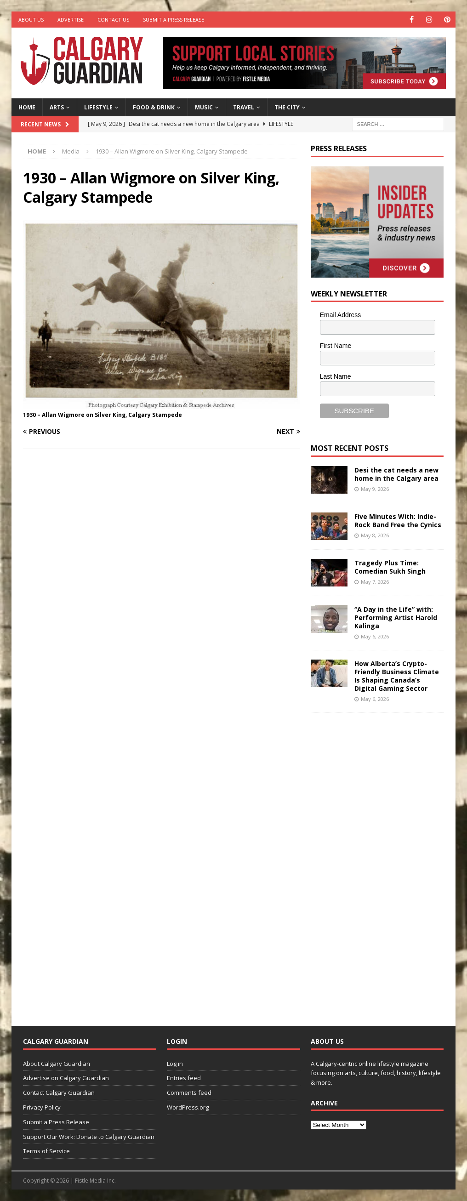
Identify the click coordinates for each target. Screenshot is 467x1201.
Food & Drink (154, 107)
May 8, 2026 (375, 535)
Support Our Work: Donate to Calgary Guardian (88, 1137)
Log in (175, 1063)
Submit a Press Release (173, 19)
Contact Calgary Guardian (59, 1092)
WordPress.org (188, 1107)
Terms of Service (46, 1151)
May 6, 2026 (375, 636)
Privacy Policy (42, 1107)
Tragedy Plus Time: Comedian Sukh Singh (390, 566)
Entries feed (184, 1078)
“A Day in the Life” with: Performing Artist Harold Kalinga (395, 617)
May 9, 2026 (375, 488)
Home (26, 107)
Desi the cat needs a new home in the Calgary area (396, 474)
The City (287, 107)
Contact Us (113, 19)
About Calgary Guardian (56, 1063)
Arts (57, 107)
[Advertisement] (380, 862)
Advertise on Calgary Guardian (66, 1078)
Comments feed (189, 1092)
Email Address (340, 315)
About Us (31, 19)
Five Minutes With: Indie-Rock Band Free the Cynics (397, 520)
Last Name (335, 376)
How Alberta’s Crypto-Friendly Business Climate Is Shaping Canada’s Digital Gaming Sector (396, 676)
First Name (335, 345)
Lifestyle (98, 107)
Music (204, 107)
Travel (243, 107)
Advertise (70, 19)
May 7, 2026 (375, 581)
